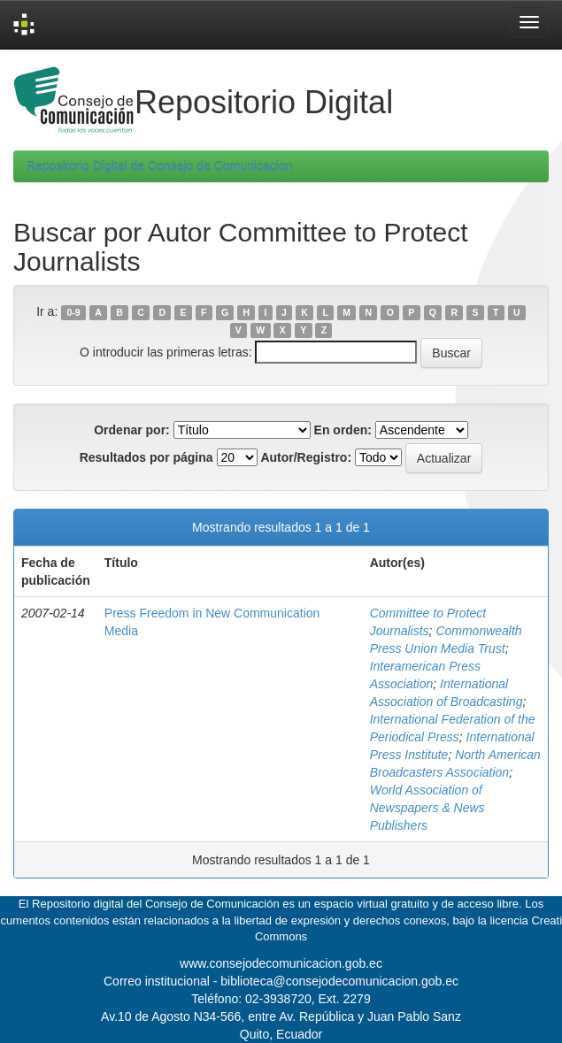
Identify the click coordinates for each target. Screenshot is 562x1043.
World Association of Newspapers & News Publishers (427, 807)
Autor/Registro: (305, 457)
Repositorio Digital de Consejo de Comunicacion (159, 166)
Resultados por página (146, 457)
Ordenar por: (132, 430)
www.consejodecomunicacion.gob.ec (281, 963)
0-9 (73, 312)
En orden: (343, 430)
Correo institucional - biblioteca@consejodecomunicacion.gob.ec (281, 981)
